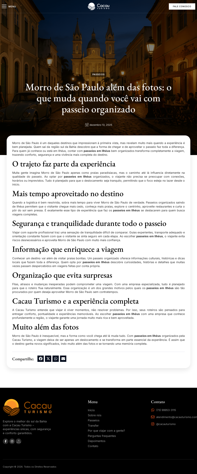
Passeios (98, 74)
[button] (40, 359)
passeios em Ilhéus (97, 151)
